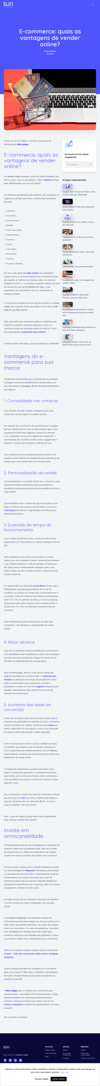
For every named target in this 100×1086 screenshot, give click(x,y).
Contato (66, 1058)
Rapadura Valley (22, 1055)
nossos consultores (13, 1004)
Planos (65, 1050)
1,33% (23, 798)
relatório (47, 180)
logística (40, 686)
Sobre (83, 1050)
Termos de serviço (88, 1058)
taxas (51, 725)
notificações (10, 510)
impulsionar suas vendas (33, 332)
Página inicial (50, 1050)
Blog (46, 1056)
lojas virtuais (33, 273)
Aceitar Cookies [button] (58, 1079)
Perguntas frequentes (67, 1054)
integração (30, 870)
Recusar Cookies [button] (41, 1079)
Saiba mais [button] (64, 1072)
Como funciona (50, 1053)
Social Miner (39, 586)
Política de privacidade (85, 1054)
